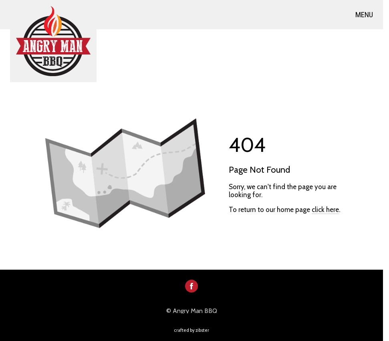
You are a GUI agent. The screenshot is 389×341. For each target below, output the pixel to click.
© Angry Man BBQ (191, 311)
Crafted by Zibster (191, 330)
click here (325, 210)
